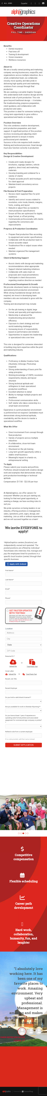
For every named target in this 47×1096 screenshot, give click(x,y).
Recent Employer (11, 688)
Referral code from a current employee (18, 732)
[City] (23, 639)
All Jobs (6, 3)
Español (24, 3)
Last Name (9, 580)
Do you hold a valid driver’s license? (18, 697)
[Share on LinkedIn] (35, 3)
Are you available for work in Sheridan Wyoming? (22, 707)
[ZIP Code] (23, 651)
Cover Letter (9, 671)
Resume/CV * (10, 656)
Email (7, 589)
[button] (19, 833)
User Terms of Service (22, 620)
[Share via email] (43, 3)
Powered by (23, 1091)
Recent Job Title (11, 679)
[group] (23, 812)
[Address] (23, 633)
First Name (9, 570)
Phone (7, 598)
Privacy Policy (13, 621)
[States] (23, 645)
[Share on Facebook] (31, 3)
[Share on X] (39, 3)
